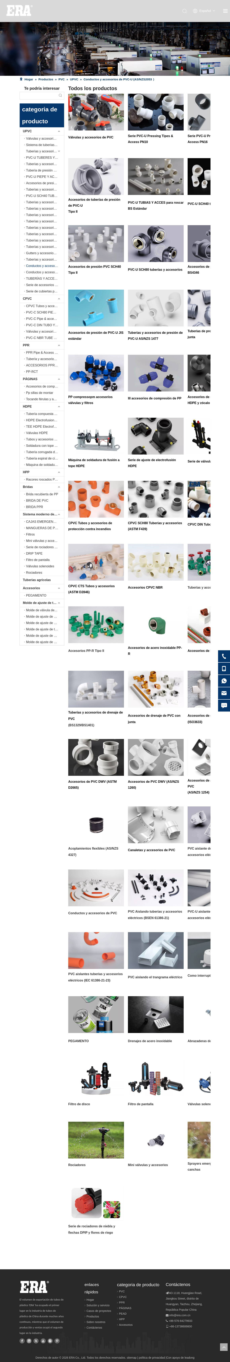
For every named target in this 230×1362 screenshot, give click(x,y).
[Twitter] (36, 1341)
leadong (190, 1357)
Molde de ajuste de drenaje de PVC (45, 635)
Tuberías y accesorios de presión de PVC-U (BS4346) (45, 189)
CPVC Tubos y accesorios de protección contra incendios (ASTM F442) (45, 306)
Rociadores (34, 572)
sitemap (131, 1357)
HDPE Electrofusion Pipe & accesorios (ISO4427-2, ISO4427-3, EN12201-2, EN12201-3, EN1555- (45, 420)
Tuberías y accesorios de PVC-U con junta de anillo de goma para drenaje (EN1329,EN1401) (45, 227)
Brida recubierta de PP (42, 494)
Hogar (90, 1299)
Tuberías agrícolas (37, 580)
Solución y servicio (98, 1305)
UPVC (27, 131)
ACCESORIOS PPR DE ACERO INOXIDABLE (45, 365)
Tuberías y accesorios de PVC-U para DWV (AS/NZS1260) (45, 246)
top (224, 1347)
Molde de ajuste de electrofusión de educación (45, 623)
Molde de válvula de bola (43, 610)
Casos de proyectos (99, 1310)
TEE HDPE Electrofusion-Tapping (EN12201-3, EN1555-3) (45, 426)
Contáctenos (94, 1327)
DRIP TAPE (34, 553)
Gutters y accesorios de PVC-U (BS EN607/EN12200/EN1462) (45, 253)
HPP (26, 472)
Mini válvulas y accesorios (44, 540)
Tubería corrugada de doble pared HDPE (45, 452)
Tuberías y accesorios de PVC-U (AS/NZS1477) (45, 215)
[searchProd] (38, 95)
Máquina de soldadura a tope (45, 464)
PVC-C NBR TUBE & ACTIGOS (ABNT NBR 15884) (45, 338)
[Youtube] (43, 1341)
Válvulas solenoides (40, 566)
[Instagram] (50, 1341)
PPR (26, 345)
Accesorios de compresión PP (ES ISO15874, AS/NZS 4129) (45, 386)
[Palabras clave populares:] (60, 95)
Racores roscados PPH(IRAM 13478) (45, 479)
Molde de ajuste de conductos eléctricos (45, 616)
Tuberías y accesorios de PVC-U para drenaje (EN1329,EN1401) (45, 221)
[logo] (34, 1287)
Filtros (30, 534)
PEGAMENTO (36, 595)
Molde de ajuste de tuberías (43, 603)
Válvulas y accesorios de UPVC (45, 138)
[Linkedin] (29, 1341)
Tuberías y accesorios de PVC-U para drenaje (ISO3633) (45, 234)
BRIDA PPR (34, 507)
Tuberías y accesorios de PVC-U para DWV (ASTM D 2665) (45, 240)
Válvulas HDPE (37, 433)
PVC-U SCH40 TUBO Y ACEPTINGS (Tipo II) (45, 196)
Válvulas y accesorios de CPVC (45, 331)
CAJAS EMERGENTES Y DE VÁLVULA (45, 521)
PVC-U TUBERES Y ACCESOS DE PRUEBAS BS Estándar (45, 157)
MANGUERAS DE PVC (42, 528)
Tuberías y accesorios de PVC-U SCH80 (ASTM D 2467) (45, 208)
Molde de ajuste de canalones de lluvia (45, 642)
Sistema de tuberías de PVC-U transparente (45, 145)
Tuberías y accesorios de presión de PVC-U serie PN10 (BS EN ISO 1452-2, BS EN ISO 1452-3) (45, 151)
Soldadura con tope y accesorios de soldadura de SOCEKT (45, 445)
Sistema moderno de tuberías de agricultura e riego (43, 514)
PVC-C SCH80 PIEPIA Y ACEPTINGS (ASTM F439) (45, 312)
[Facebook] (22, 1341)
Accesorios (31, 588)
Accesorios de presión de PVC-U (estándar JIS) (45, 183)
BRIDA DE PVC (37, 500)
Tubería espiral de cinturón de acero (45, 458)
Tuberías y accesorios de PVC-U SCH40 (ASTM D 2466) (45, 202)
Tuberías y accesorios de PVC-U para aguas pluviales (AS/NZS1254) (45, 259)
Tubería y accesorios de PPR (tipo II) (45, 359)
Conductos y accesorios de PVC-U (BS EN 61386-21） (45, 272)
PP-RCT (32, 371)
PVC (122, 1291)
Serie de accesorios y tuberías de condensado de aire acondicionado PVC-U (45, 285)
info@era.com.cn (179, 1315)
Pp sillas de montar (39, 392)
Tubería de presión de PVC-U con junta (45, 170)
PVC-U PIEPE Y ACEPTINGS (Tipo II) (45, 176)
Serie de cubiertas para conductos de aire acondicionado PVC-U (45, 291)
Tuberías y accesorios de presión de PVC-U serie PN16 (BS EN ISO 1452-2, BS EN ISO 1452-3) (45, 164)
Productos (93, 1316)
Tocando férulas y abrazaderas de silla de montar (45, 399)
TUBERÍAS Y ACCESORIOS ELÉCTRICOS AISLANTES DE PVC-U (45, 278)
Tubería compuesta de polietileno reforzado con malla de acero (45, 414)
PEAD (123, 1313)
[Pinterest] (57, 1341)
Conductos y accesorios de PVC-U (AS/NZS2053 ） (45, 266)
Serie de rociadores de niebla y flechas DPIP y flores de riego (45, 547)
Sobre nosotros (96, 1322)
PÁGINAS (30, 379)
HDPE (27, 406)
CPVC (27, 298)
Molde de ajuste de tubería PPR (45, 629)
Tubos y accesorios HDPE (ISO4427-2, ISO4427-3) (45, 439)
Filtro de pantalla (38, 560)
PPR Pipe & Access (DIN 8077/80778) (45, 352)
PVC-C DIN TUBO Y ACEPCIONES (45, 325)
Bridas (28, 487)
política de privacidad (152, 1357)
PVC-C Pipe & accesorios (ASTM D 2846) (45, 318)
